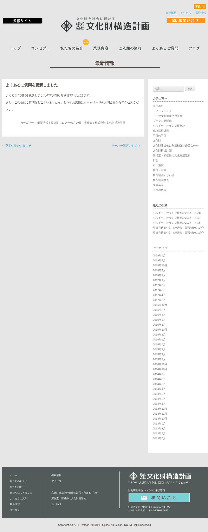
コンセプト (40, 48)
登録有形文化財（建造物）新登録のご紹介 (178, 227)
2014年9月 (159, 374)
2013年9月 (159, 423)
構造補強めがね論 (163, 175)
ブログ (194, 48)
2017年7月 (159, 285)
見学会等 (158, 185)
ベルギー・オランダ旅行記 (169, 125)
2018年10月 (160, 265)
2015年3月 (159, 349)
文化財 (157, 140)
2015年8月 (159, 334)
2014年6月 (159, 384)
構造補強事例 (161, 180)
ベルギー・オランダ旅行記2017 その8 (177, 212)
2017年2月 (159, 300)
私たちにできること (21, 492)
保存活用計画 (161, 130)
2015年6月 (159, 339)
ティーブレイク (162, 110)
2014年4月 (159, 389)
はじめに (158, 106)
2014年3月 (159, 393)
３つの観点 (159, 190)
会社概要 (170, 12)
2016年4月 (159, 314)
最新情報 (42, 122)
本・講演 (158, 165)
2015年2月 (159, 354)
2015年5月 (159, 344)
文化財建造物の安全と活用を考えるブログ (74, 492)
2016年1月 (159, 324)
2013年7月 (159, 433)
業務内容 (101, 48)
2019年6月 (159, 255)
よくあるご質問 (165, 48)
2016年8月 (159, 309)
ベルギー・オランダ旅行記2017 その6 (177, 222)
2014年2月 (159, 398)
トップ (15, 48)
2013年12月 (160, 408)
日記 (155, 160)
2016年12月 (160, 304)
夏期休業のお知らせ (16, 145)
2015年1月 (159, 359)
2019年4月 (159, 260)
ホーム (13, 475)
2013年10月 (160, 418)
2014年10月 (160, 369)
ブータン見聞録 (162, 120)
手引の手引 (159, 135)
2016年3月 (159, 319)
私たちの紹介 (71, 48)
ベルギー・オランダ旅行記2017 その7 (177, 217)
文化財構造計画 (162, 150)
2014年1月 (159, 403)
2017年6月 (159, 290)
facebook (56, 504)
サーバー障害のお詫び (127, 145)
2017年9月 (159, 280)
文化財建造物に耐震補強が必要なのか (176, 145)
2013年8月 (159, 428)
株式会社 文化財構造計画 (110, 122)
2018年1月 (159, 275)
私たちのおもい (18, 481)
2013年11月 (160, 413)
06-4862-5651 (139, 510)
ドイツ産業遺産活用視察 (167, 115)
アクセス (185, 12)
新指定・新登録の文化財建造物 (171, 155)
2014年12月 (160, 364)
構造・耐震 (159, 170)
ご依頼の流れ (130, 48)
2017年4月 (159, 295)
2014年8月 (159, 379)
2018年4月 (159, 270)
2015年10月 (160, 329)
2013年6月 (159, 438)
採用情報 (200, 12)
